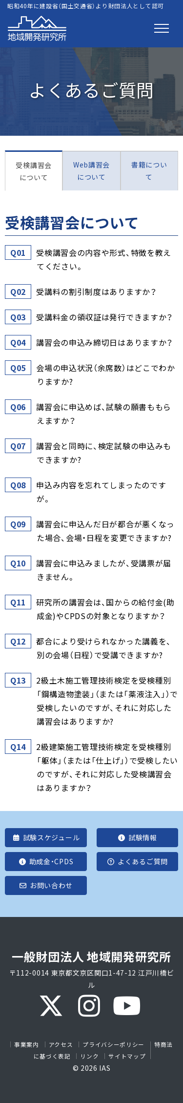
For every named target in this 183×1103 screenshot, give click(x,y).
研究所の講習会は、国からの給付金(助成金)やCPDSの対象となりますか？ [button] (106, 608)
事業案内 (26, 1044)
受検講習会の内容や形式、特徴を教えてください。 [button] (104, 259)
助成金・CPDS (45, 861)
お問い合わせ (46, 885)
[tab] (91, 259)
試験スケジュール (46, 837)
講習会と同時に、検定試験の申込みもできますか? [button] (104, 452)
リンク (89, 1056)
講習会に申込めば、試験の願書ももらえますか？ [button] (104, 413)
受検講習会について (34, 171)
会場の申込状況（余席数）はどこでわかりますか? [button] (106, 374)
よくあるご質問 (137, 861)
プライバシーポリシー (113, 1044)
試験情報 (137, 837)
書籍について (149, 171)
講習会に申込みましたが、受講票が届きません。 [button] (104, 569)
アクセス (61, 1044)
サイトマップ (126, 1056)
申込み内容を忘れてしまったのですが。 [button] (101, 491)
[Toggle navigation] (161, 28)
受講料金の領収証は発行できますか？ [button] (105, 317)
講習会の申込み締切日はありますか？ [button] (105, 342)
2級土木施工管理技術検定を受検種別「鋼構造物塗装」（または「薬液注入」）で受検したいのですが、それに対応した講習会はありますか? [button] (107, 700)
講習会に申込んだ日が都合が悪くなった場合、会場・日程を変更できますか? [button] (106, 530)
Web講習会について (91, 171)
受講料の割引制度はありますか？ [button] (97, 291)
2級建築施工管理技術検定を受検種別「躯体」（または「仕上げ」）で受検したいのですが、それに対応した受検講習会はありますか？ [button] (107, 766)
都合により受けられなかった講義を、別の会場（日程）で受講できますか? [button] (104, 647)
